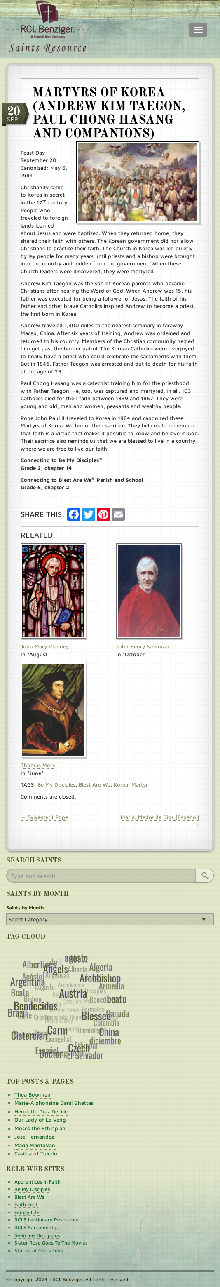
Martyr (139, 784)
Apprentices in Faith (37, 1182)
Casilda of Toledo (35, 1153)
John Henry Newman (142, 646)
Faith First (26, 1204)
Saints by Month (25, 907)
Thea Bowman (32, 1094)
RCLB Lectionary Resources (46, 1220)
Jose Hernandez (34, 1136)
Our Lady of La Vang (40, 1119)
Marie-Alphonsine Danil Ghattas (54, 1102)
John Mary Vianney (45, 646)
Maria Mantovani (35, 1145)
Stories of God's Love (38, 1250)
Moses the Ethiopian (40, 1128)
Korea (121, 784)
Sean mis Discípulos (37, 1235)
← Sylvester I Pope (44, 817)
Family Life (27, 1212)
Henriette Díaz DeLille (41, 1111)
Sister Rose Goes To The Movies (51, 1243)
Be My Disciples (56, 784)
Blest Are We (94, 784)
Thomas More (38, 765)
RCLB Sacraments (35, 1227)
